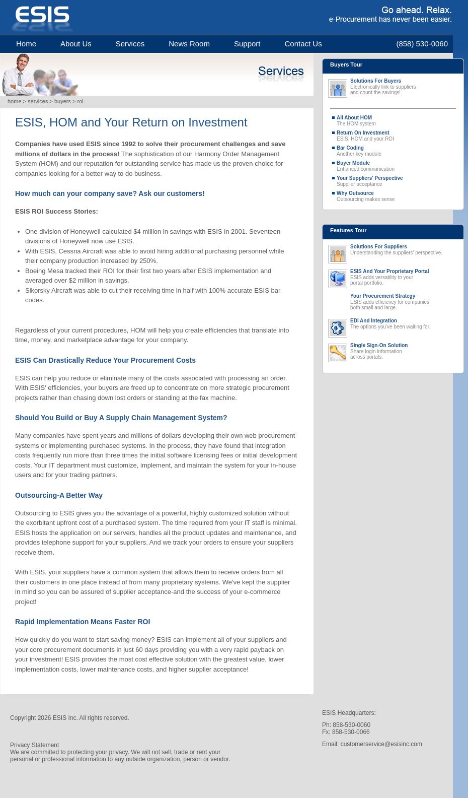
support (247, 43)
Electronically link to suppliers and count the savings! (403, 87)
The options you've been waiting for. (403, 323)
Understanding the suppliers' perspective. (403, 249)
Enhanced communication (397, 166)
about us (76, 43)
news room (189, 43)
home (26, 43)
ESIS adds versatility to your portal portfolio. (403, 277)
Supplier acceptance (397, 181)
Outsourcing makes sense (397, 196)
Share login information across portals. (403, 351)
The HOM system (397, 120)
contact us (303, 43)
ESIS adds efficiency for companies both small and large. (403, 302)
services (130, 43)
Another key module (397, 151)
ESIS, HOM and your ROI (397, 136)
